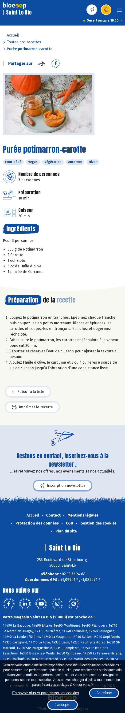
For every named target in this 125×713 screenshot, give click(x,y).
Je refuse (104, 693)
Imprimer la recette (32, 407)
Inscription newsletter (62, 485)
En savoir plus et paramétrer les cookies (45, 693)
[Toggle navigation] (119, 11)
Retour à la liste (28, 391)
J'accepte (62, 705)
